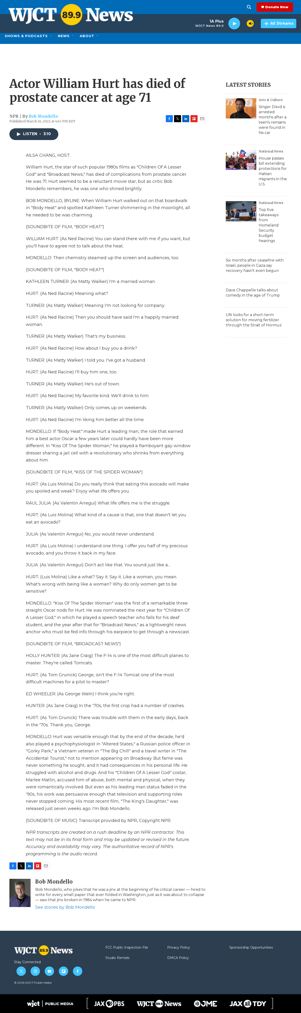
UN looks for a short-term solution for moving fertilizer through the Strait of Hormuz (254, 320)
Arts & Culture (271, 100)
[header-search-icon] (252, 7)
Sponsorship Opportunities (251, 948)
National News (271, 151)
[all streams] (278, 23)
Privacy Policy (178, 948)
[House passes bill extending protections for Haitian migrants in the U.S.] (241, 160)
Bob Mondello (43, 116)
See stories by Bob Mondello (65, 907)
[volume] (250, 23)
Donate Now (280, 7)
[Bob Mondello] (20, 893)
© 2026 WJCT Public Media (32, 982)
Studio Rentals (117, 958)
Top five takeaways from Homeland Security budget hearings (269, 225)
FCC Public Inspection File (126, 948)
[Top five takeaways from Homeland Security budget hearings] (241, 211)
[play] (234, 23)
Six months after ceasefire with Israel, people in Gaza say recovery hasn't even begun (255, 265)
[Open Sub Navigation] (51, 36)
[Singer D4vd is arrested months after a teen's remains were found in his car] (241, 108)
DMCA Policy (178, 958)
